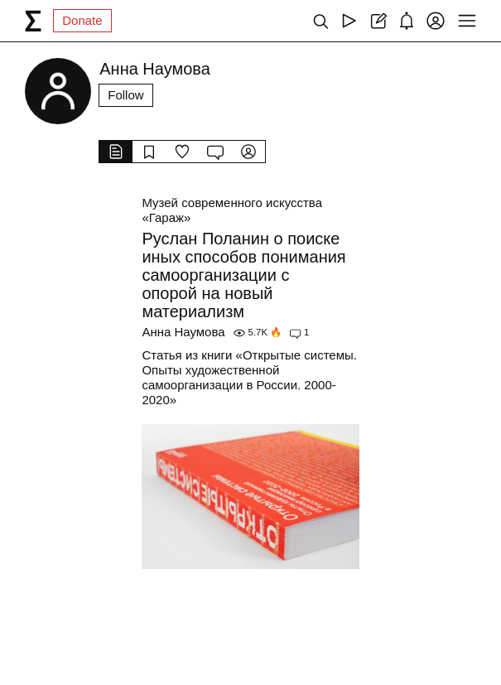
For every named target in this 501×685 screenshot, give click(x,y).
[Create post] (378, 20)
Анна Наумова (183, 332)
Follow (125, 95)
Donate (82, 20)
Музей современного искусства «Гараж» (232, 209)
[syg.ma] (33, 20)
